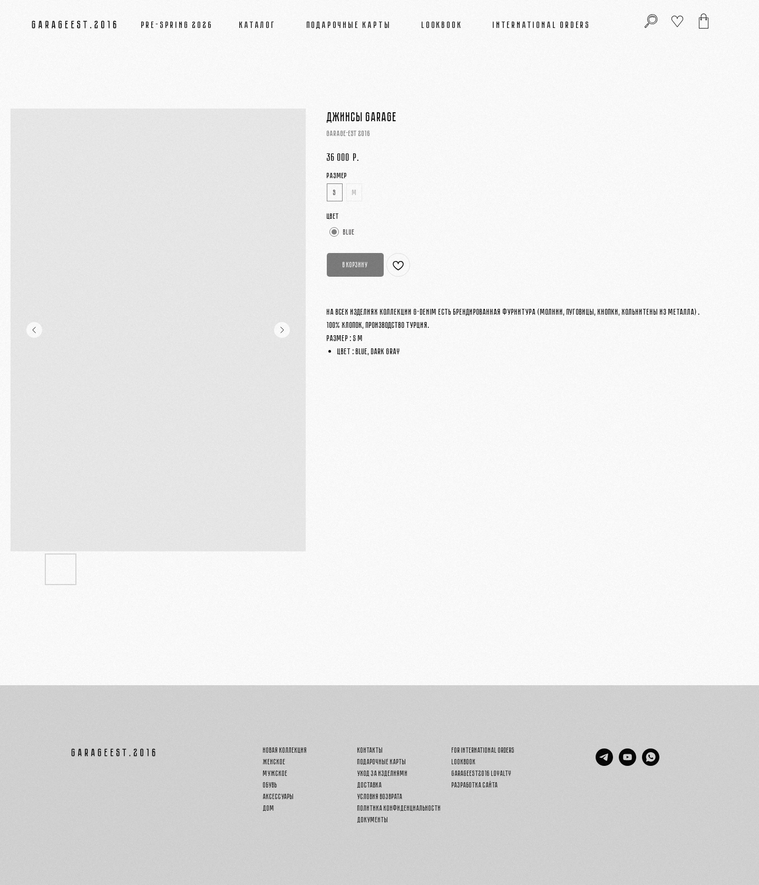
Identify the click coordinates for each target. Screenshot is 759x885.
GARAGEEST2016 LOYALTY (482, 773)
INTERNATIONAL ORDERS (542, 25)
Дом (269, 808)
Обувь (270, 785)
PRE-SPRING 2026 (177, 25)
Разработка (467, 785)
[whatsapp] (650, 762)
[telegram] (604, 762)
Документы (372, 820)
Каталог (257, 25)
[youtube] (627, 762)
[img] (704, 21)
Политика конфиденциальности (399, 808)
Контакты (370, 750)
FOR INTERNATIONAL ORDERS (483, 750)
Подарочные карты (349, 25)
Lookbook (442, 25)
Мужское (275, 773)
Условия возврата (380, 797)
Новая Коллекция (285, 750)
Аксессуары (278, 797)
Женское (274, 762)
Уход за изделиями (382, 773)
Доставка (369, 785)
